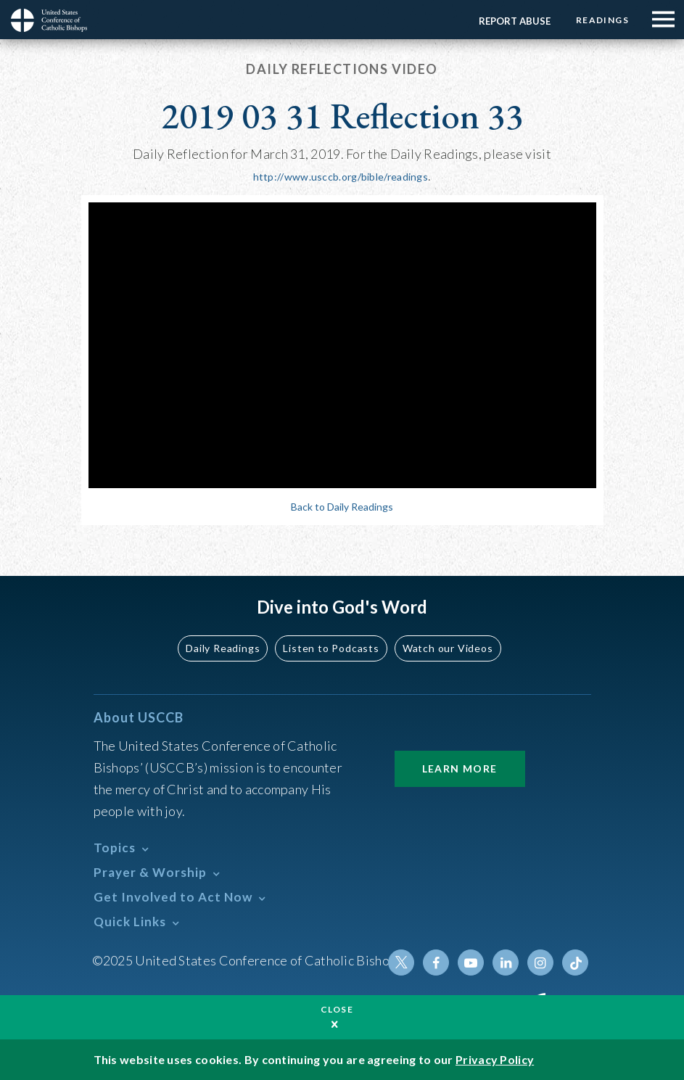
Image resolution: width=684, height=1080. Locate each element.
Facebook (436, 962)
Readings (602, 20)
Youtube (471, 962)
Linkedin (506, 962)
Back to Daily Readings (342, 506)
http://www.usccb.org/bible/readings (341, 176)
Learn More (460, 768)
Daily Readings (223, 648)
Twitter (401, 962)
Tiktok (575, 962)
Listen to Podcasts (331, 648)
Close (337, 1009)
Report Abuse (515, 21)
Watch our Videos (448, 648)
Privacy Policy (495, 1059)
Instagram (540, 962)
